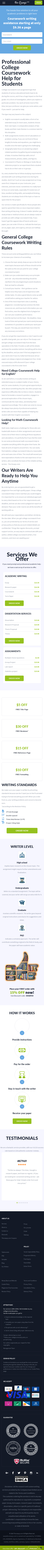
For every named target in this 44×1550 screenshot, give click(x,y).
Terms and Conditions (30, 1281)
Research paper (11, 587)
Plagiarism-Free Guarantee (10, 1288)
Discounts (4, 1234)
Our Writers (5, 1267)
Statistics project (11, 671)
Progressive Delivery (30, 1255)
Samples (4, 1259)
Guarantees (27, 1263)
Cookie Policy (5, 1284)
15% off (22, 992)
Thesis (7, 634)
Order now (22, 48)
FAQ (3, 1256)
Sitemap (26, 1235)
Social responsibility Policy (31, 1252)
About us (4, 1227)
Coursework (9, 592)
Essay (7, 583)
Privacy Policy (28, 1284)
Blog (3, 1263)
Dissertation (9, 620)
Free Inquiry (27, 1259)
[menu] (4, 2)
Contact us (5, 1231)
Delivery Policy (28, 1291)
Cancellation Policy (29, 1288)
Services (4, 1224)
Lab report (9, 667)
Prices (25, 1224)
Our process (27, 1228)
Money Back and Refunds (9, 1281)
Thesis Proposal (11, 629)
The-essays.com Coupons (9, 1238)
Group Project (10, 662)
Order (38, 3)
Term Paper (9, 596)
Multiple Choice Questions (14, 658)
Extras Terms (27, 1266)
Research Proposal (12, 625)
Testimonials (5, 1252)
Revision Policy (6, 1291)
